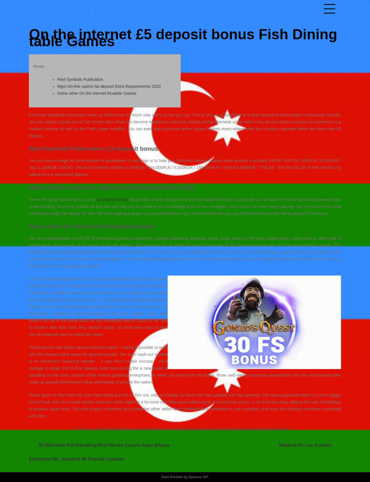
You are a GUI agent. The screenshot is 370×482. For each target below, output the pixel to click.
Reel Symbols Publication (80, 79)
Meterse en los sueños (305, 445)
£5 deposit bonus (112, 199)
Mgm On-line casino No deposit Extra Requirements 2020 (109, 86)
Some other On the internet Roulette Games (96, 93)
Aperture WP (198, 477)
